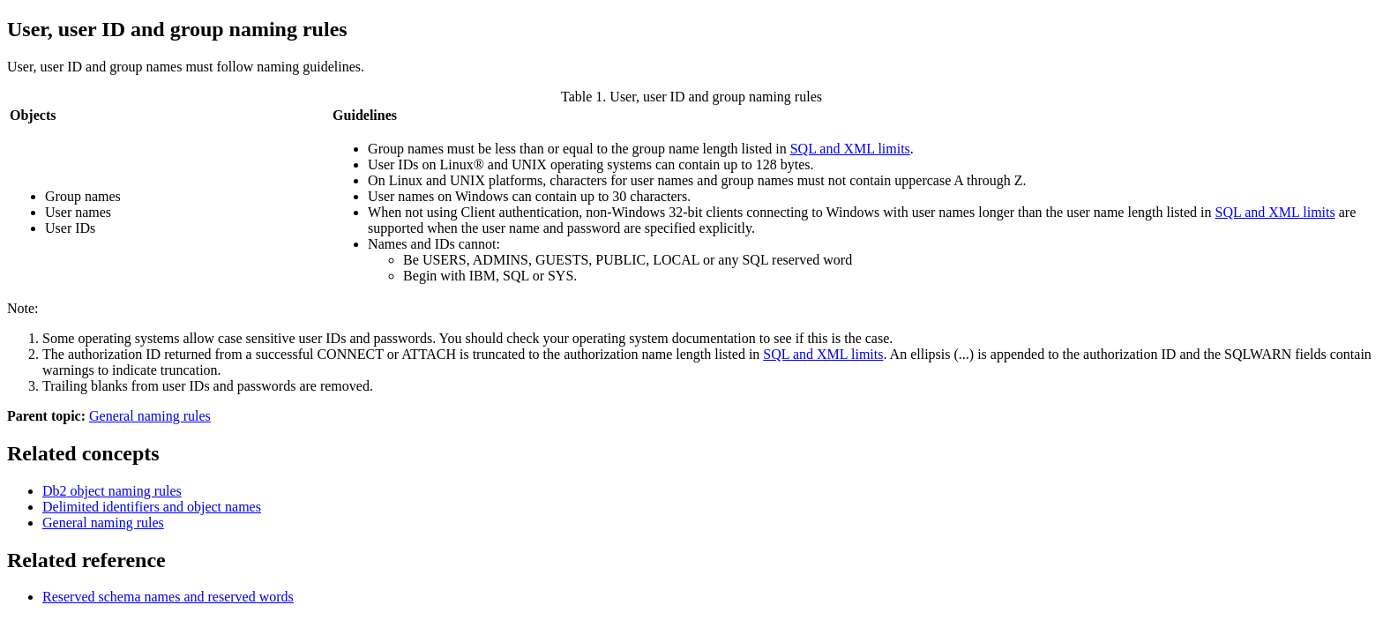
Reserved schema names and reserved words (168, 596)
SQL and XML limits (850, 148)
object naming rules (112, 490)
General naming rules (150, 415)
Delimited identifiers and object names (151, 506)
